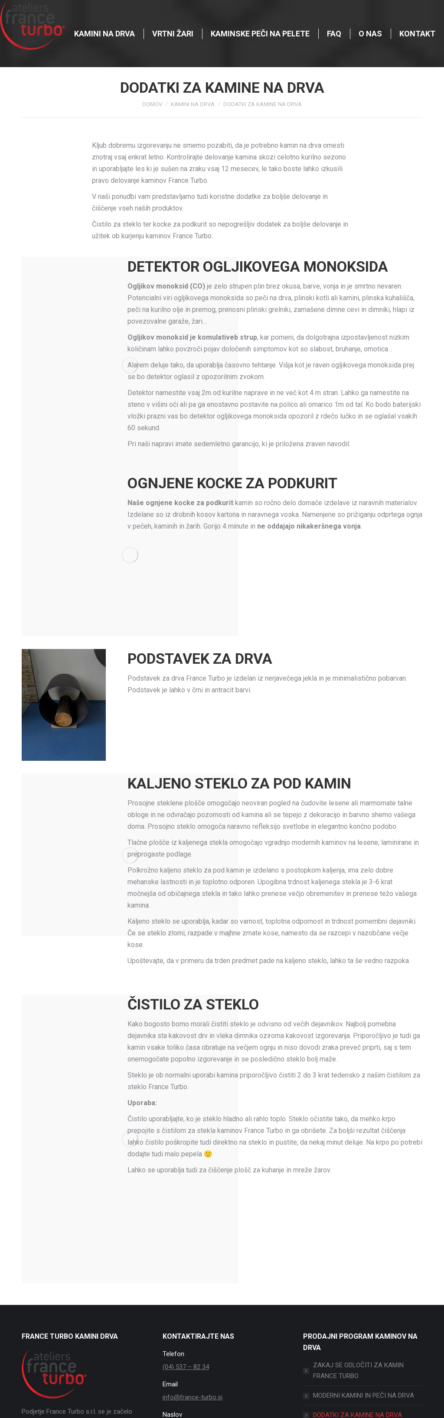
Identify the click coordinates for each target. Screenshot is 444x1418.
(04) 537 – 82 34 (186, 1367)
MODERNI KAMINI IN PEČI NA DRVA (363, 1395)
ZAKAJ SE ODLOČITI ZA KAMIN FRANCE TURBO (358, 1370)
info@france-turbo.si (192, 1397)
